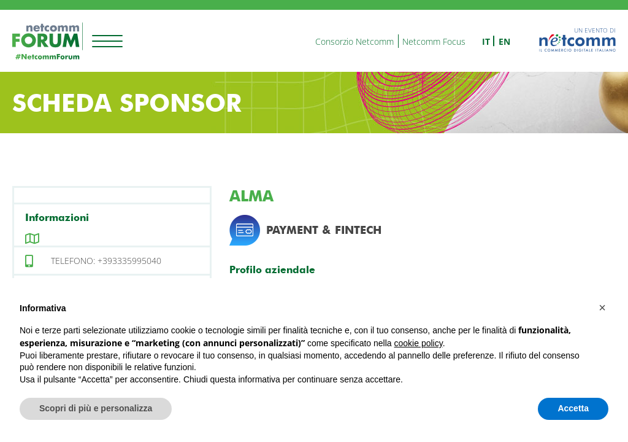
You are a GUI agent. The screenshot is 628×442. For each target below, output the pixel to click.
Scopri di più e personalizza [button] (95, 408)
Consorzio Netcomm (354, 41)
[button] (602, 307)
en (504, 41)
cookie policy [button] (418, 343)
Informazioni (57, 217)
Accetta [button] (573, 408)
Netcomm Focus (433, 41)
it (486, 41)
